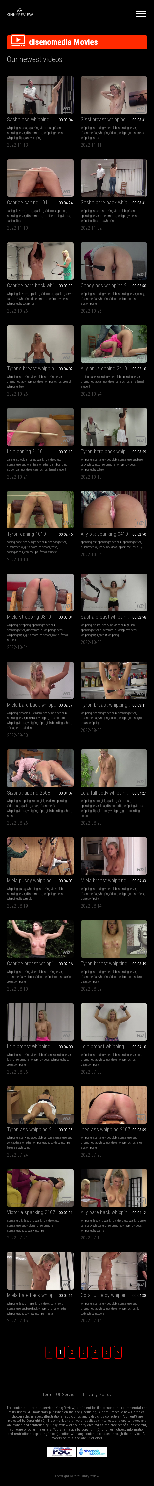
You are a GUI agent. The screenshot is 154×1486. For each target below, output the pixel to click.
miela (55, 635)
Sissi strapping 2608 (28, 793)
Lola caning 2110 (25, 451)
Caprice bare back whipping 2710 (40, 285)
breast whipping (109, 635)
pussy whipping (28, 889)
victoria (31, 1225)
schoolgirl (22, 459)
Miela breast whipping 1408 (109, 880)
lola (28, 464)
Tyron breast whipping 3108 (110, 705)
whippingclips (15, 138)
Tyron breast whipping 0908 (110, 963)
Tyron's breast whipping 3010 (37, 368)
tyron (22, 386)
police (10, 1142)
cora (101, 1313)
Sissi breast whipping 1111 (109, 120)
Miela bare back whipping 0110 (39, 705)
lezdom (20, 211)
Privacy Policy (97, 1394)
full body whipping (110, 811)
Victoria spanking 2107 (31, 1212)
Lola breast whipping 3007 (108, 1046)
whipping (12, 128)
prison (57, 128)
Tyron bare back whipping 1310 (113, 451)
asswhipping (33, 138)
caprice (48, 216)
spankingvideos (107, 547)
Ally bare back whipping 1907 (111, 1212)
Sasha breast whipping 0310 (111, 617)
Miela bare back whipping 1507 (39, 1295)
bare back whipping (18, 298)
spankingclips (127, 547)
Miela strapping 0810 (29, 617)
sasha (23, 128)
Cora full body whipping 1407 (111, 1295)
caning (11, 211)
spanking (86, 542)
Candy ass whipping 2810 (108, 285)
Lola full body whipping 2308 (110, 793)
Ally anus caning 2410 (104, 368)
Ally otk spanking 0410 (104, 534)
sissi (96, 138)
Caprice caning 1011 (28, 202)
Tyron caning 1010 (26, 534)
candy (140, 294)
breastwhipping (90, 723)
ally (133, 381)
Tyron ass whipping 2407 (33, 1129)
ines (139, 1142)
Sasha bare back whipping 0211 (114, 202)
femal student (57, 469)
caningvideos (62, 216)
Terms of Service (59, 1394)
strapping (25, 625)
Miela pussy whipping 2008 (35, 880)
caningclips (14, 220)
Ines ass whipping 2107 (105, 1129)
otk (95, 542)
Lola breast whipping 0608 (34, 1046)
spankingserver (16, 133)
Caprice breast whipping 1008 (38, 963)
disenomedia (34, 133)
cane (29, 211)
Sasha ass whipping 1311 (34, 120)
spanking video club (40, 128)
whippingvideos (53, 133)
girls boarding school (37, 547)
